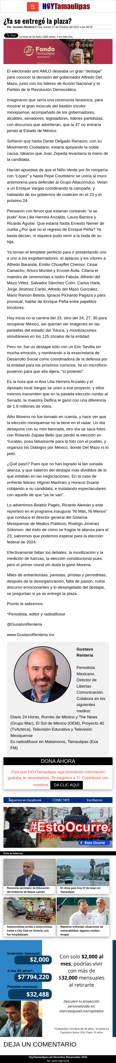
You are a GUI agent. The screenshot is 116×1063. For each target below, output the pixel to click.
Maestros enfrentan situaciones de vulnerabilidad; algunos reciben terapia (81, 930)
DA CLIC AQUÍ (66, 785)
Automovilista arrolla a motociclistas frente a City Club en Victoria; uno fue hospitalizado (29, 930)
